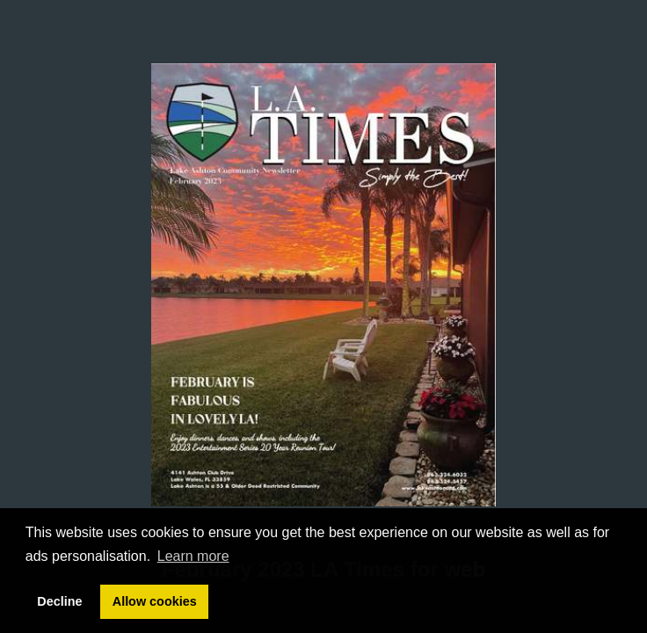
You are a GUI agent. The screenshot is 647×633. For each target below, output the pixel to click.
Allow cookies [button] (155, 601)
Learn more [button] (193, 556)
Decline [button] (59, 601)
